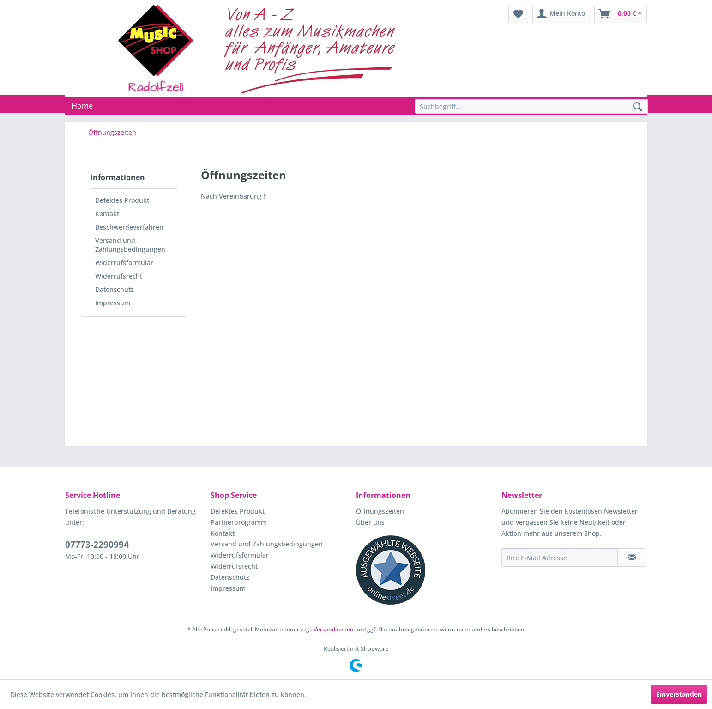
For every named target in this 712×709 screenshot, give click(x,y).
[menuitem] (518, 14)
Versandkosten (334, 629)
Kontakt (107, 213)
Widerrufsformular (124, 262)
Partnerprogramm (239, 522)
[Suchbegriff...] (531, 106)
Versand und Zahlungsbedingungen (130, 245)
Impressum (112, 302)
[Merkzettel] (518, 14)
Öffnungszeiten (380, 511)
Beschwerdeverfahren (129, 227)
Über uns (370, 522)
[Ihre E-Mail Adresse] (559, 557)
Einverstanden (679, 694)
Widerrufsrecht (118, 276)
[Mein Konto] (561, 14)
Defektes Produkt (122, 200)
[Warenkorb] (620, 14)
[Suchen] (637, 107)
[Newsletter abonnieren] (631, 557)
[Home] (82, 106)
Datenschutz (114, 289)
